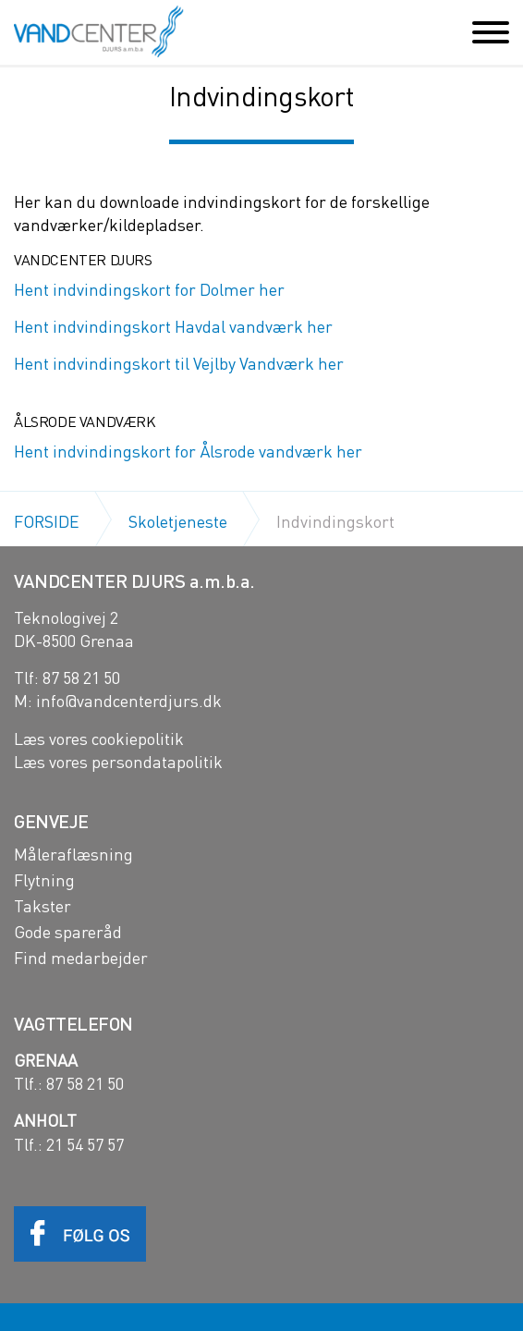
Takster (42, 906)
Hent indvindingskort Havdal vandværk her (173, 325)
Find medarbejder (81, 957)
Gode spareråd (68, 931)
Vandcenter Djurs (98, 31)
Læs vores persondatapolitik (118, 761)
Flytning (44, 880)
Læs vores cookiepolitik (99, 738)
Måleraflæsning (73, 854)
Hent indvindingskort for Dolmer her (149, 288)
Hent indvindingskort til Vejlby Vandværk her (179, 362)
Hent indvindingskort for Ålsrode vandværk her (188, 450)
